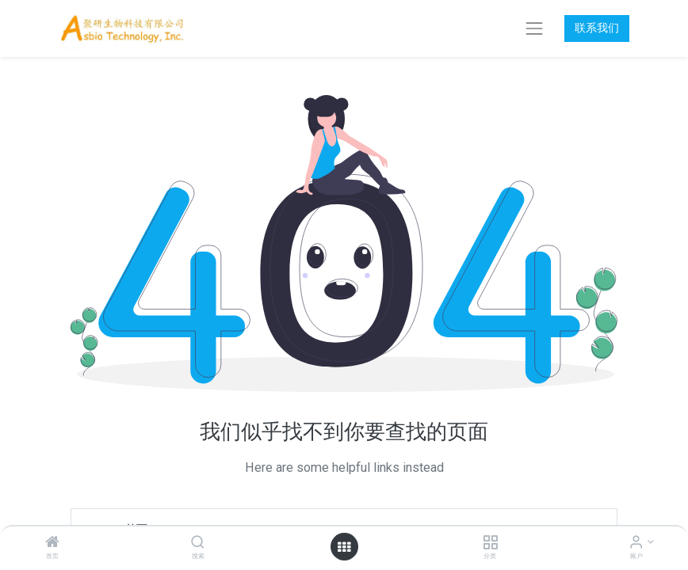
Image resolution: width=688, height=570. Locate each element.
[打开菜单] (344, 547)
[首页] (52, 543)
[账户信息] (636, 543)
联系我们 (597, 28)
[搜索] (197, 543)
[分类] (490, 543)
